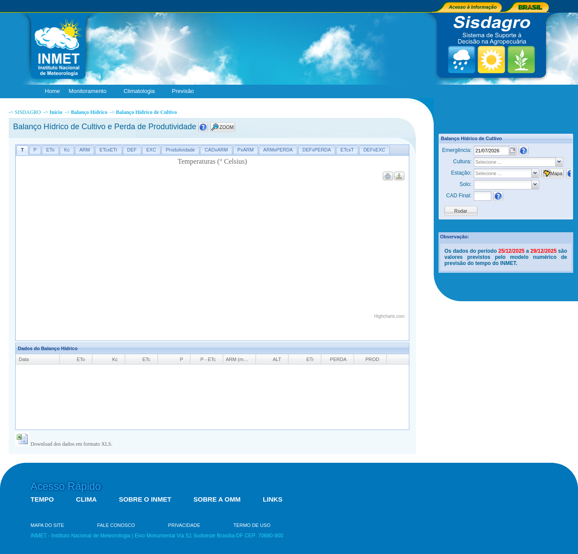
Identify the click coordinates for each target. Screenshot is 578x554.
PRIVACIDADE (184, 525)
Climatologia (141, 91)
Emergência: (456, 150)
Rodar (460, 210)
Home (52, 91)
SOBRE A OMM (217, 499)
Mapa (557, 173)
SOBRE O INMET (145, 499)
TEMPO (42, 499)
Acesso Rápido (66, 486)
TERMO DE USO (251, 525)
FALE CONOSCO (116, 525)
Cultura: (462, 161)
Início (56, 112)
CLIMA (86, 499)
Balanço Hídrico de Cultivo (146, 112)
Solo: (465, 184)
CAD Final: (458, 196)
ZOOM (226, 127)
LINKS (272, 499)
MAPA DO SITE (47, 525)
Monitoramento (90, 91)
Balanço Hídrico (89, 112)
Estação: (461, 173)
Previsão (184, 91)
